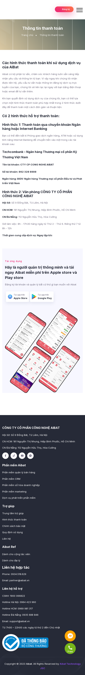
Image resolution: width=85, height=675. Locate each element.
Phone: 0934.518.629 (14, 574)
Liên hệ (6, 538)
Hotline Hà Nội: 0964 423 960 (19, 602)
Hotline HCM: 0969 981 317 (17, 608)
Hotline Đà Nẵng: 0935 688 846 (20, 614)
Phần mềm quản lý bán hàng (18, 472)
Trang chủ (27, 35)
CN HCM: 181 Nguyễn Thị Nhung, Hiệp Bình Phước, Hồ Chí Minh (38, 441)
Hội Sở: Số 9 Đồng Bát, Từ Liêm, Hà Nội (24, 434)
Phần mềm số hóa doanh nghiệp (21, 485)
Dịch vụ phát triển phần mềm (18, 497)
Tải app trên (17, 297)
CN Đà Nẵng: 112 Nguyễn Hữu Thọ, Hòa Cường (29, 447)
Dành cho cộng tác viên (16, 554)
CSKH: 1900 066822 (13, 595)
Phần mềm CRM (11, 478)
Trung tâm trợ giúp (13, 513)
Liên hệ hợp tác (16, 567)
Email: (15, 580)
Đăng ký (66, 9)
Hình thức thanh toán (14, 519)
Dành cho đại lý (11, 560)
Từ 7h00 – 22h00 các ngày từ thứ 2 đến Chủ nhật (31, 627)
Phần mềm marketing (14, 491)
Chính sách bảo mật (13, 525)
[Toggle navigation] (79, 9)
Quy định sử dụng (12, 532)
